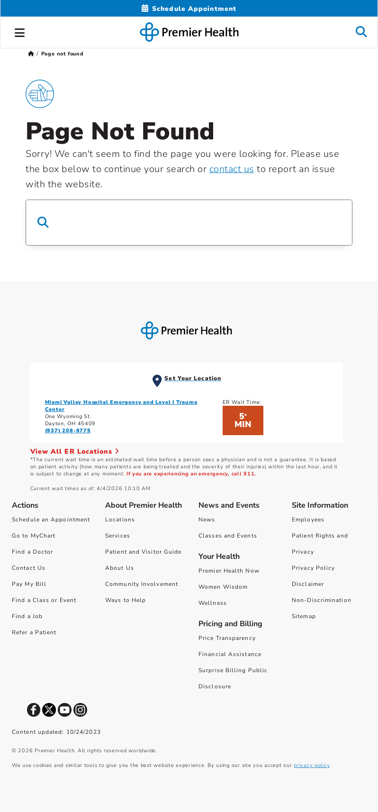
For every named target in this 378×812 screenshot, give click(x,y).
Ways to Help (125, 600)
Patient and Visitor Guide (143, 552)
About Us (119, 568)
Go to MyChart (33, 535)
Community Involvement (141, 584)
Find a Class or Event (44, 600)
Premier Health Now (229, 571)
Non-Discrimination (321, 600)
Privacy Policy (313, 568)
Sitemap (304, 616)
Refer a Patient (34, 632)
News (206, 519)
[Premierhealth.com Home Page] (31, 53)
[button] (20, 31)
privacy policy (311, 765)
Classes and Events (227, 535)
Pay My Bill (29, 584)
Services (117, 535)
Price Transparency (227, 638)
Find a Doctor (32, 552)
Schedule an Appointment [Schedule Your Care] (51, 519)
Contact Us (28, 568)
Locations (120, 519)
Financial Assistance (229, 654)
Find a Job (27, 616)
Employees (308, 519)
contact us (231, 169)
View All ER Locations (74, 451)
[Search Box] (189, 223)
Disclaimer (308, 584)
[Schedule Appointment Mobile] (189, 8)
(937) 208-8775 (68, 430)
